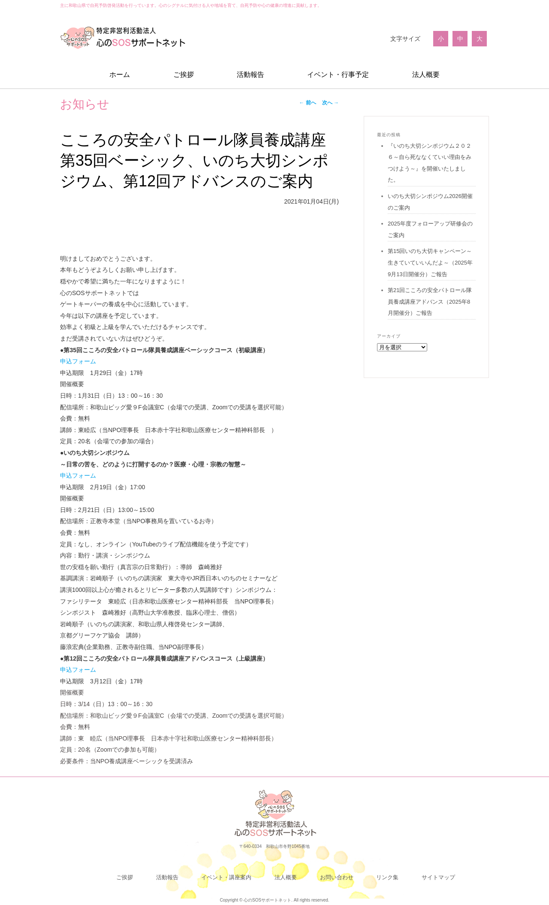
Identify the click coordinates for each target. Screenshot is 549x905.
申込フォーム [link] (78, 361)
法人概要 (426, 74)
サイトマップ (438, 877)
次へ (330, 103)
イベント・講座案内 (226, 877)
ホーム (119, 74)
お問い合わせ (336, 877)
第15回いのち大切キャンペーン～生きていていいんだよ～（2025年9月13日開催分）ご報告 (430, 262)
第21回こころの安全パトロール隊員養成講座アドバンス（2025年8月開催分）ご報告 (430, 301)
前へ (307, 103)
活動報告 (250, 74)
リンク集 (387, 877)
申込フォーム (78, 475)
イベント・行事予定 (338, 74)
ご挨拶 (183, 74)
